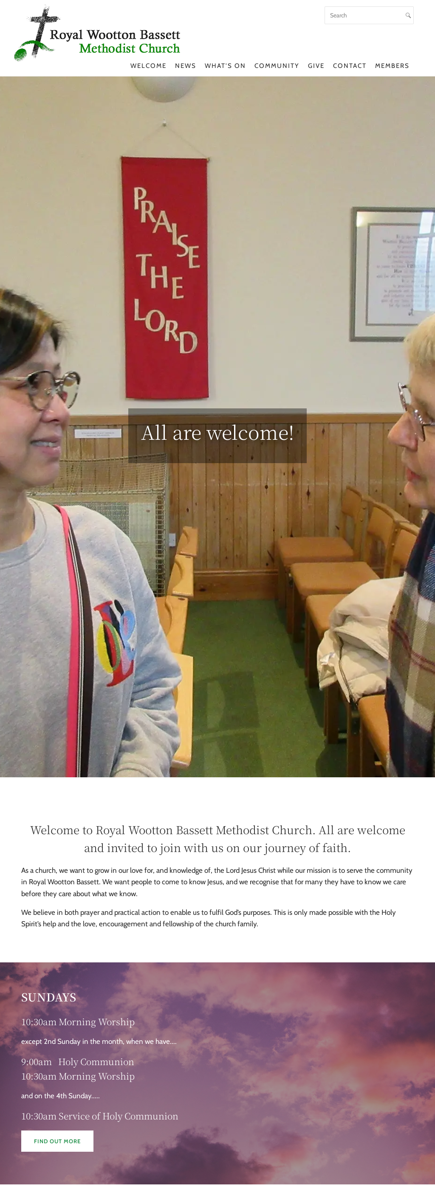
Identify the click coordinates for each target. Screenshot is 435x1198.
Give (316, 66)
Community (276, 66)
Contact (350, 66)
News (185, 66)
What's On (225, 66)
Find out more (57, 1141)
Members (392, 66)
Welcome (148, 66)
